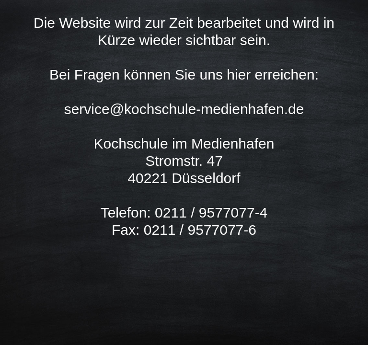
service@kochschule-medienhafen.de (184, 109)
